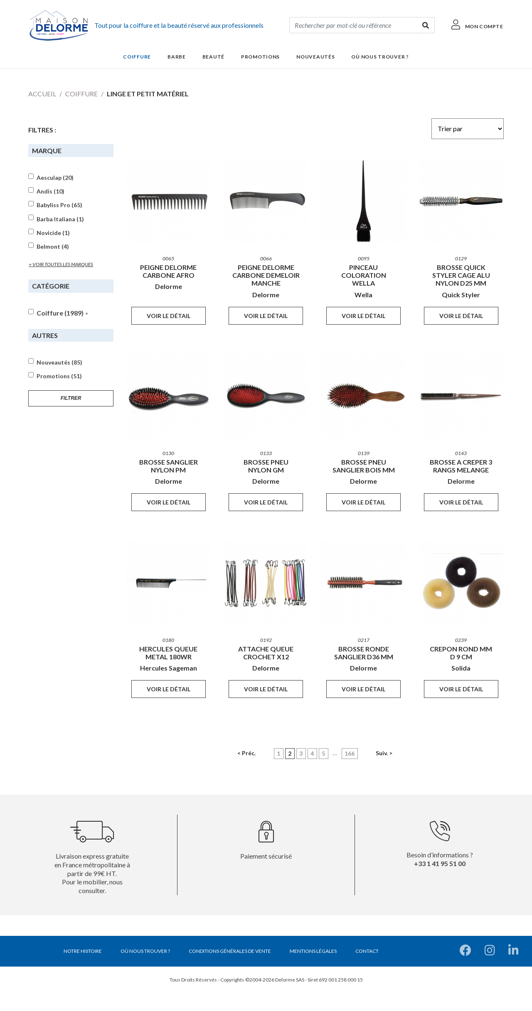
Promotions (260, 57)
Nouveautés (315, 57)
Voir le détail (168, 315)
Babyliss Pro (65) (59, 205)
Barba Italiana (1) (60, 219)
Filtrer (71, 398)
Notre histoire (83, 951)
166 (350, 753)
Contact (367, 951)
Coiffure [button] (137, 57)
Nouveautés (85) (59, 362)
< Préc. (246, 752)
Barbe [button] (176, 57)
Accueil (42, 94)
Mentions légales (313, 951)
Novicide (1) (53, 233)
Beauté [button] (213, 57)
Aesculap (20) (55, 177)
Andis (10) (50, 191)
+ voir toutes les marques (61, 264)
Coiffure (81, 94)
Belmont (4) (53, 246)
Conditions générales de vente (230, 951)
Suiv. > (384, 752)
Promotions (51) (59, 376)
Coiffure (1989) (60, 313)
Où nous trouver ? (380, 57)
